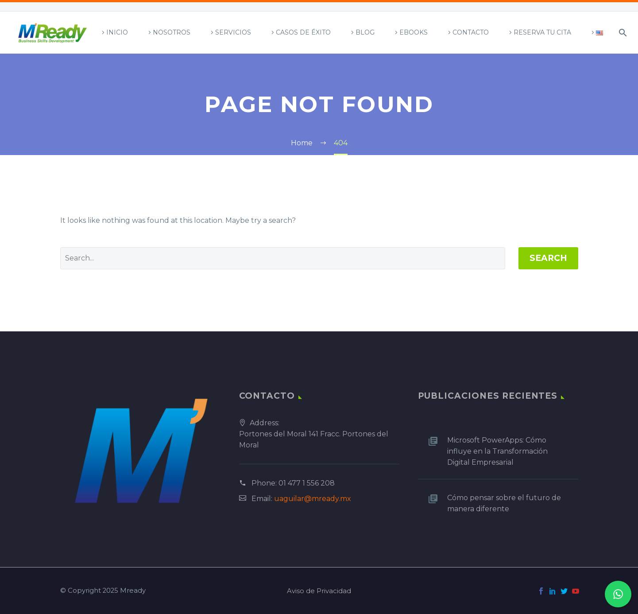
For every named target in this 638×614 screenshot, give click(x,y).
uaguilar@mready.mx (312, 498)
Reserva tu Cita (542, 32)
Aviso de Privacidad (319, 591)
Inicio (117, 32)
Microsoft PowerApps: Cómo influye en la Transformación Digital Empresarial (497, 451)
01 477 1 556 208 (306, 483)
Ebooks (413, 32)
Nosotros (171, 32)
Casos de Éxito (303, 32)
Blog (365, 32)
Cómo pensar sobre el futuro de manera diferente (504, 503)
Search (548, 258)
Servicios (233, 32)
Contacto (470, 32)
